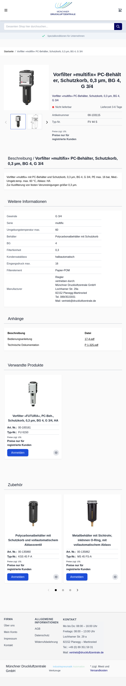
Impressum (10, 638)
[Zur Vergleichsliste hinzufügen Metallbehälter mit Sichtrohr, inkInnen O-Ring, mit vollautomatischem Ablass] (115, 577)
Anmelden (17, 452)
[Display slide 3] (70, 590)
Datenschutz (42, 635)
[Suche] (118, 26)
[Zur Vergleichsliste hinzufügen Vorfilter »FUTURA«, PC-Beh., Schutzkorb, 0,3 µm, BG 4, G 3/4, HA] (56, 453)
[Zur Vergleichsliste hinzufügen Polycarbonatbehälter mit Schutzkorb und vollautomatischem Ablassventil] (56, 577)
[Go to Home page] (63, 10)
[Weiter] (47, 122)
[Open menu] (6, 10)
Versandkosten (98, 670)
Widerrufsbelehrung (46, 642)
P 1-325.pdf (91, 345)
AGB (37, 628)
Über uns (9, 625)
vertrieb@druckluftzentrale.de (86, 652)
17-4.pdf (89, 339)
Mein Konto (10, 632)
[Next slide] (77, 590)
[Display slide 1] (55, 590)
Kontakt (8, 645)
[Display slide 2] (63, 590)
